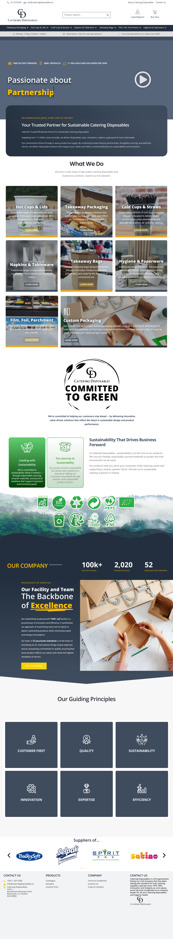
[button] (142, 79)
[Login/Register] (138, 12)
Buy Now (155, 17)
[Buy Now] (155, 12)
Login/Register (137, 17)
